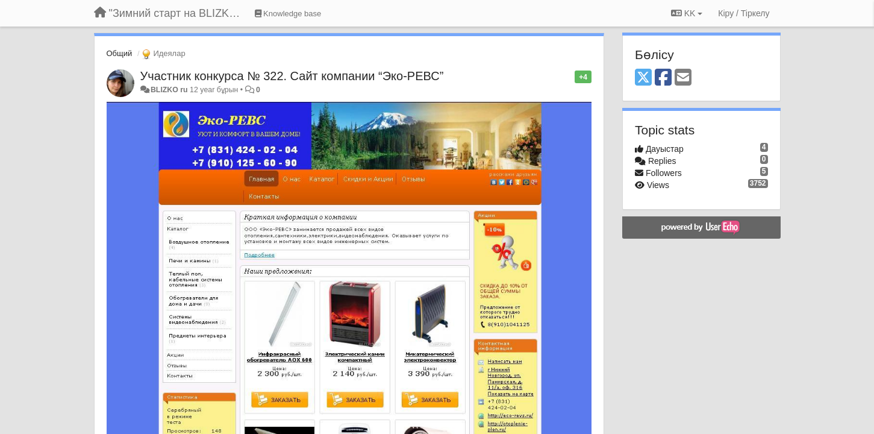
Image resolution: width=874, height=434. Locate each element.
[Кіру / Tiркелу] (743, 13)
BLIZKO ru (170, 90)
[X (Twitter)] (643, 78)
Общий (120, 53)
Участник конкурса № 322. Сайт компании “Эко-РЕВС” (292, 76)
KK (686, 13)
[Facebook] (663, 78)
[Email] (683, 78)
